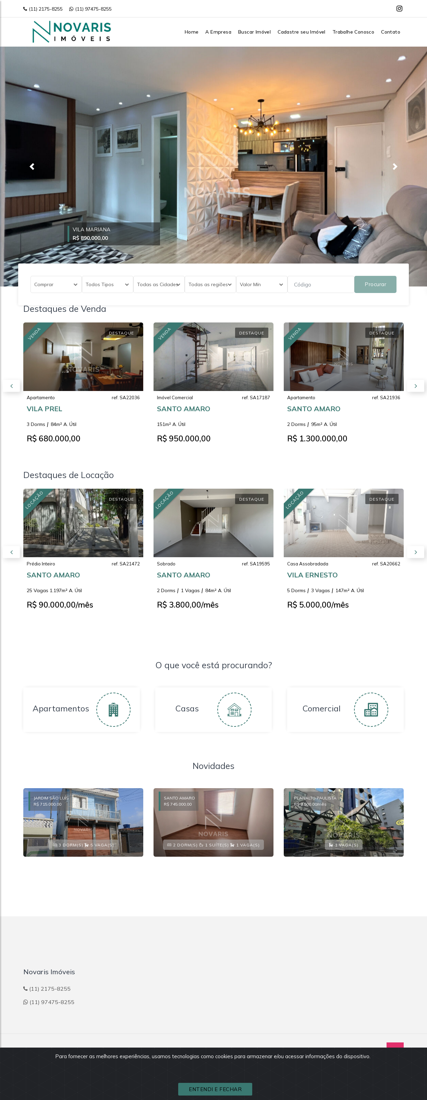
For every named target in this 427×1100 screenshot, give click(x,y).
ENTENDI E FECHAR (215, 1089)
